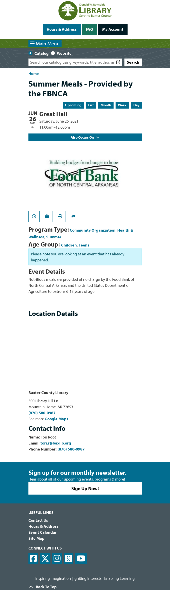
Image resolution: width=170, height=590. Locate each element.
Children (69, 245)
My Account (112, 29)
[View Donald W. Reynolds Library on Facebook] (33, 558)
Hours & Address (62, 29)
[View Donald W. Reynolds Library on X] (45, 558)
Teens (84, 245)
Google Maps (56, 418)
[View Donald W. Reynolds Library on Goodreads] (69, 558)
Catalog (41, 53)
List (91, 105)
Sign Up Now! (85, 488)
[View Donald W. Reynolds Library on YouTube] (81, 558)
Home (33, 73)
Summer (53, 236)
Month (106, 105)
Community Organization (93, 230)
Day (136, 105)
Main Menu (45, 43)
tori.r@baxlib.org (55, 443)
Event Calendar (42, 532)
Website (64, 53)
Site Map (36, 538)
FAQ (89, 29)
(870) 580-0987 (42, 412)
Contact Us (38, 520)
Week (122, 105)
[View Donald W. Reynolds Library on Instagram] (57, 558)
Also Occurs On (85, 137)
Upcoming (73, 105)
